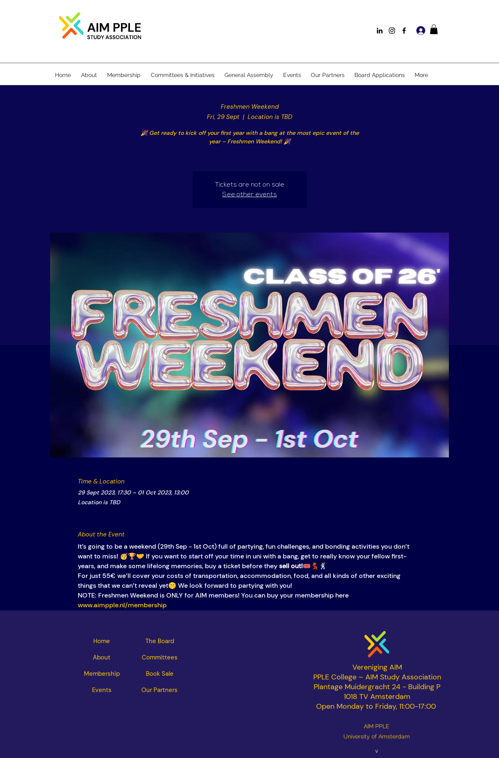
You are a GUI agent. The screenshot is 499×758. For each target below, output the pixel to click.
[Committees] (159, 657)
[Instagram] (392, 30)
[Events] (101, 690)
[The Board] (159, 641)
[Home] (101, 641)
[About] (101, 657)
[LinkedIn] (380, 30)
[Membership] (101, 674)
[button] (434, 29)
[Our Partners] (159, 690)
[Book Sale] (159, 674)
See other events (249, 194)
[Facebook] (404, 30)
